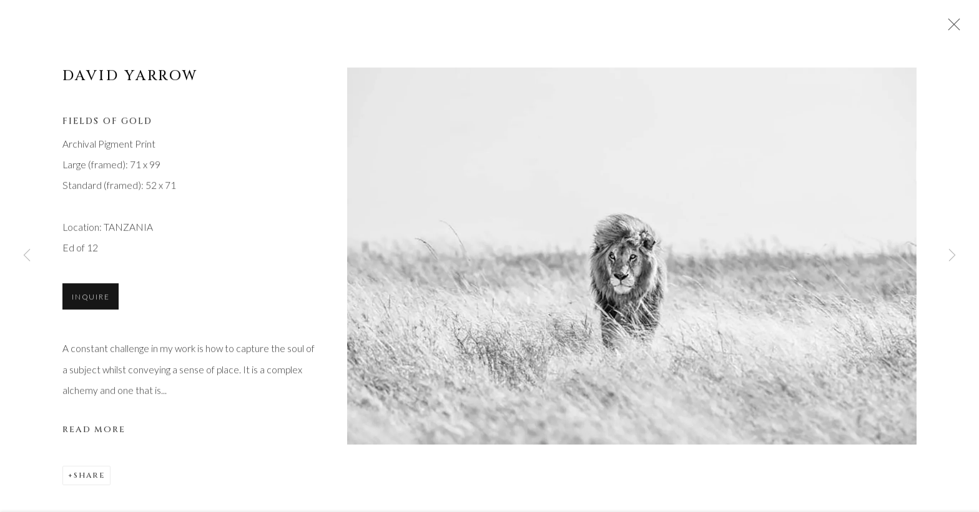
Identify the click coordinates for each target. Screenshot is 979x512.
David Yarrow (130, 77)
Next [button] (952, 256)
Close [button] (951, 28)
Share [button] (89, 477)
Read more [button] (93, 432)
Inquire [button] (90, 299)
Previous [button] (27, 256)
